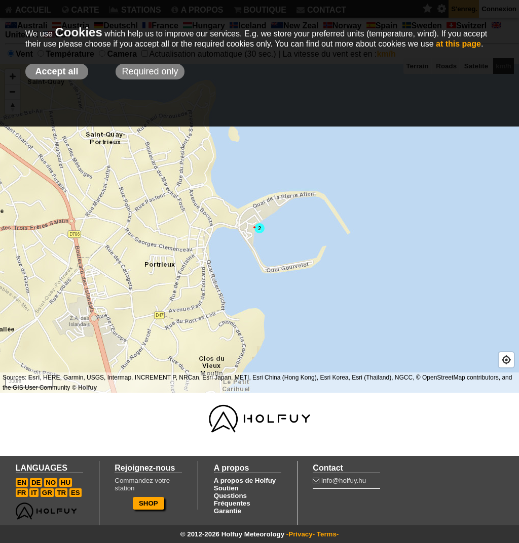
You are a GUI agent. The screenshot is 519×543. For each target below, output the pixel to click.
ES (75, 492)
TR (61, 492)
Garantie (227, 511)
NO (51, 482)
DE (36, 482)
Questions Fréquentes (232, 499)
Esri (34, 377)
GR (47, 492)
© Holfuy (84, 387)
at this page (458, 43)
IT (34, 492)
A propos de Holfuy (245, 480)
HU (65, 482)
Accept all (56, 71)
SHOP (148, 503)
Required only (150, 71)
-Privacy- (300, 534)
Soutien (226, 488)
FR (21, 492)
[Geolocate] (506, 359)
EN (22, 482)
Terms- (328, 534)
